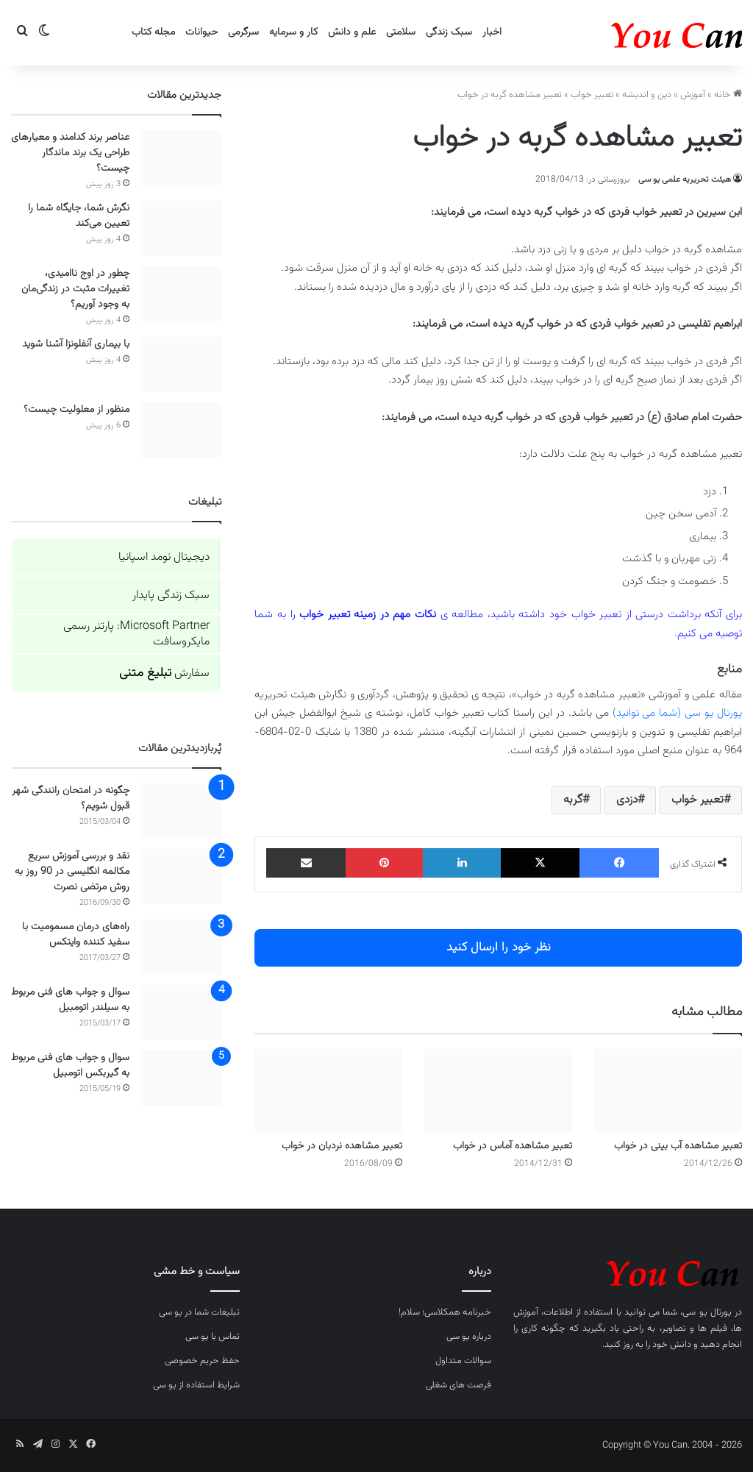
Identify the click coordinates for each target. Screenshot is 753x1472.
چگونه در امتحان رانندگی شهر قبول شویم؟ (70, 798)
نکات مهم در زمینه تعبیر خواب (367, 614)
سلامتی (400, 32)
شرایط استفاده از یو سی (196, 1385)
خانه (728, 95)
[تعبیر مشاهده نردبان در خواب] (328, 1090)
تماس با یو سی (212, 1336)
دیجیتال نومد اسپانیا (164, 557)
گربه (572, 800)
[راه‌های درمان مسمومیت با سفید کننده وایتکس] (180, 947)
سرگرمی (243, 32)
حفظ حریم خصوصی (202, 1361)
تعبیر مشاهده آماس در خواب (512, 1146)
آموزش (692, 95)
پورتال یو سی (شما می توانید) (677, 713)
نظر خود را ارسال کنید (498, 947)
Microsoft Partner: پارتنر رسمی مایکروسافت (136, 634)
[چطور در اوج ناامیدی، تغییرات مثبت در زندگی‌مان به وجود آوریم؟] (180, 293)
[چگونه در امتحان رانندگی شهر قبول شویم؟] (180, 811)
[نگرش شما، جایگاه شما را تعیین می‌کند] (180, 228)
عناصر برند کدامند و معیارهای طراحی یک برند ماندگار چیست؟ (70, 153)
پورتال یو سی (706, 1312)
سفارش (164, 673)
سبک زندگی (449, 32)
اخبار (492, 32)
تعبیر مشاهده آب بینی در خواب (678, 1146)
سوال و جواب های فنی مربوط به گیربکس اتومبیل (70, 1065)
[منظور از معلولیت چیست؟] (180, 430)
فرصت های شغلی (458, 1385)
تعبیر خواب (592, 95)
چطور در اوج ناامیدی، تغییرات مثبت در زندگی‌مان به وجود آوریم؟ (75, 289)
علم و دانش (352, 32)
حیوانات (201, 32)
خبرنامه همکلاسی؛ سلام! (445, 1312)
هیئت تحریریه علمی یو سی (684, 179)
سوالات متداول (463, 1361)
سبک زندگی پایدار (171, 595)
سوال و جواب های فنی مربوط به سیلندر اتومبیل (70, 1000)
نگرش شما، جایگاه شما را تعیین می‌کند (78, 216)
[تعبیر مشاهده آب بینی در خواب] (668, 1090)
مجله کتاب (153, 32)
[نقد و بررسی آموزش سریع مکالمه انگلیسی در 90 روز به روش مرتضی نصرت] (180, 876)
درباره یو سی (468, 1336)
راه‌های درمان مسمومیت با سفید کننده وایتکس (75, 934)
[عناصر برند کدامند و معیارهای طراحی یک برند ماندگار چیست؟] (180, 157)
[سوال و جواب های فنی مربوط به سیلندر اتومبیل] (180, 1012)
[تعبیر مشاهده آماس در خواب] (498, 1090)
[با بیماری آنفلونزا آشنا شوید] (180, 364)
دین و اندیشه (646, 95)
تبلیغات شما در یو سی (199, 1312)
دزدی (627, 800)
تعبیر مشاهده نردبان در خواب (342, 1146)
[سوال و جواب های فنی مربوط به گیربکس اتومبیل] (180, 1078)
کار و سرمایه (293, 32)
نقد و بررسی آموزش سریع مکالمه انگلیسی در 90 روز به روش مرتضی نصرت (72, 871)
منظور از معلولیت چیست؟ (76, 410)
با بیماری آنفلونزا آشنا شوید (75, 344)
